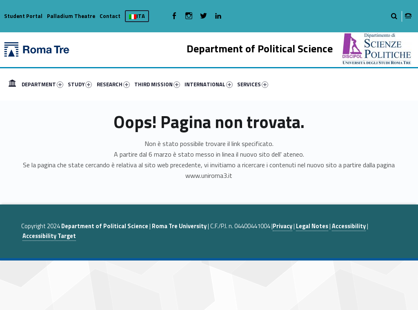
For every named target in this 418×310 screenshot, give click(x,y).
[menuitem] (12, 84)
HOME (12, 84)
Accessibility (349, 226)
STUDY (80, 84)
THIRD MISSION (157, 84)
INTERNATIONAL (209, 84)
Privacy (282, 226)
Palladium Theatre (71, 16)
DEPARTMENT (42, 84)
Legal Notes (312, 226)
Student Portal (23, 16)
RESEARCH (113, 84)
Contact (110, 16)
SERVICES (252, 84)
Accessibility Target (49, 235)
